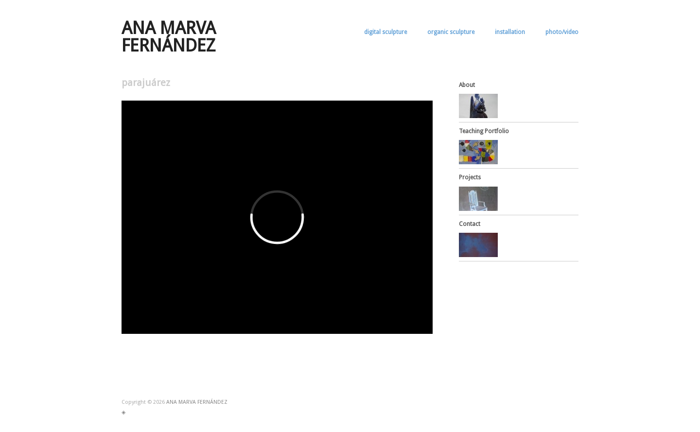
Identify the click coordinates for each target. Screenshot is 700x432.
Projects (470, 177)
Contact (469, 224)
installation (510, 32)
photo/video (561, 32)
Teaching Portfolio (484, 131)
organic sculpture (450, 32)
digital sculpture (385, 32)
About (467, 85)
